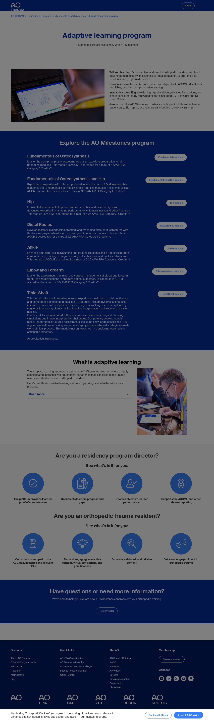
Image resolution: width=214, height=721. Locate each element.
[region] (107, 715)
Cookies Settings (158, 715)
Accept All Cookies (188, 715)
